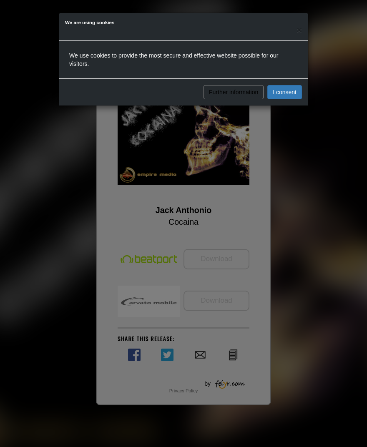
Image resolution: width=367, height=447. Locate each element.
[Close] (299, 29)
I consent (285, 92)
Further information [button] (233, 92)
